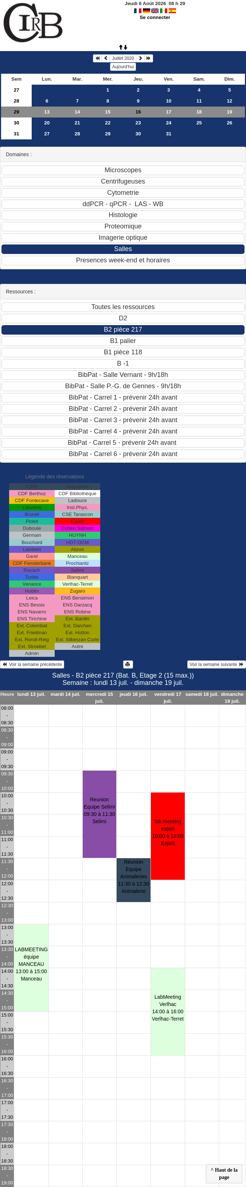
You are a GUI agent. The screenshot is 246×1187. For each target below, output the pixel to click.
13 (47, 112)
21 (77, 123)
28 (16, 101)
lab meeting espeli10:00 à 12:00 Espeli (168, 832)
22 (107, 123)
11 (199, 101)
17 (168, 112)
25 (199, 123)
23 (138, 123)
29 (16, 112)
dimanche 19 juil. (232, 697)
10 (168, 101)
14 (77, 112)
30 (16, 123)
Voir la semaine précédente (32, 664)
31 (16, 133)
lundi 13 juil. (31, 694)
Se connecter (155, 17)
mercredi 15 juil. (99, 697)
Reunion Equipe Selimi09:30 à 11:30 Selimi (99, 810)
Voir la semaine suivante (217, 664)
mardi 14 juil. (65, 694)
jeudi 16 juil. (133, 694)
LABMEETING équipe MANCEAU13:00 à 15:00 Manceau (31, 964)
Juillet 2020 (123, 58)
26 (229, 123)
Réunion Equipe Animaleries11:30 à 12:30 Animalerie (133, 876)
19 (229, 112)
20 (47, 123)
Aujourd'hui (123, 66)
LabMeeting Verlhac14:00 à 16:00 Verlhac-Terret (168, 1008)
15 (107, 112)
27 (16, 90)
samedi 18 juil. (201, 694)
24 (168, 123)
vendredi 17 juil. (167, 697)
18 (199, 112)
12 (229, 101)
